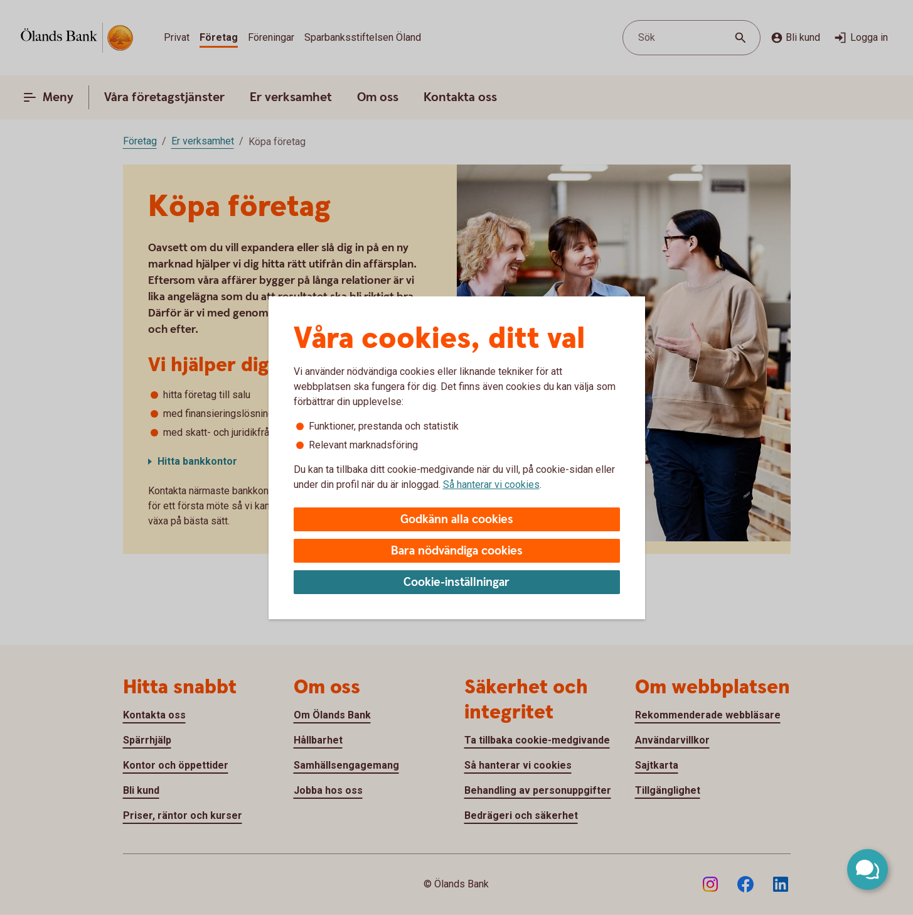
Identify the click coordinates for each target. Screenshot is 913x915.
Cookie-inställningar (456, 582)
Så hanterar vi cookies (491, 484)
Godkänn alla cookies (456, 520)
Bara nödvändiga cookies (457, 551)
